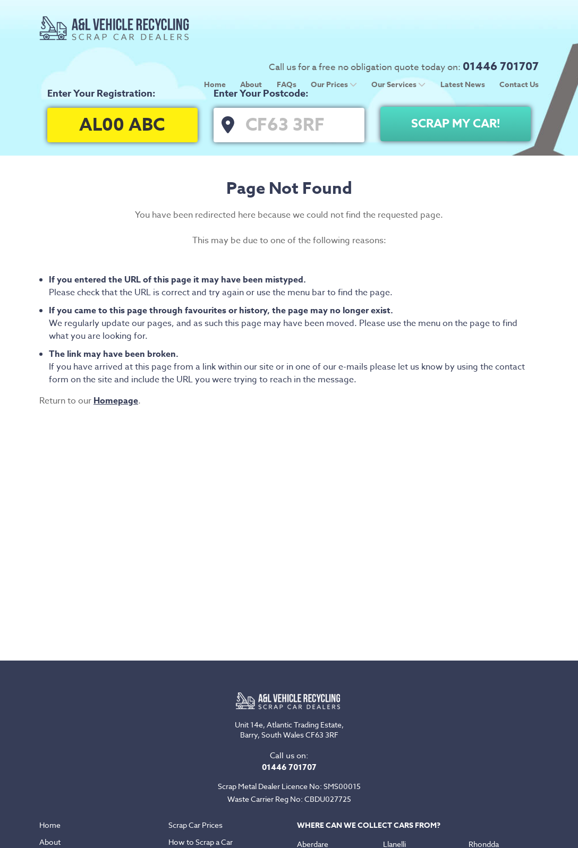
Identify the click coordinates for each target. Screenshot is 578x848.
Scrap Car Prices (195, 825)
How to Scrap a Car (200, 842)
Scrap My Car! (455, 123)
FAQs (286, 42)
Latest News (462, 42)
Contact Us (519, 42)
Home (215, 42)
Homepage (116, 401)
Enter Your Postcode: (261, 93)
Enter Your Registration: (101, 93)
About (251, 42)
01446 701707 (501, 24)
